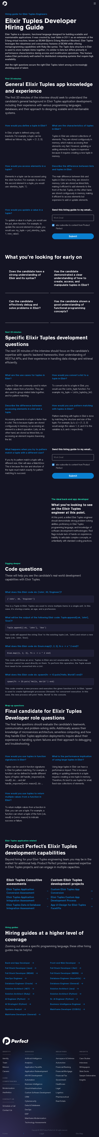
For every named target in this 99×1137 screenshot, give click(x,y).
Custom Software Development (38, 1092)
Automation (30, 1080)
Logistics (59, 1092)
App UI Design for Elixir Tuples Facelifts (72, 906)
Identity (6, 1058)
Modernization (9, 1088)
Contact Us (7, 1110)
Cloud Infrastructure (33, 1088)
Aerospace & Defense (65, 1058)
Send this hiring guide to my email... (72, 209)
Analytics (28, 1063)
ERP (26, 1114)
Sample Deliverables (87, 1075)
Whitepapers (84, 1067)
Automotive (60, 1063)
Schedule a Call (9, 1106)
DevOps (28, 1109)
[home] (5, 3)
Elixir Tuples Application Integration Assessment (27, 899)
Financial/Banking (63, 1067)
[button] (94, 3)
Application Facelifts (33, 1067)
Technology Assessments (35, 1122)
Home (5, 1133)
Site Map (79, 1133)
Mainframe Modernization (35, 1118)
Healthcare (60, 1084)
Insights (82, 1080)
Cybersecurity (30, 1101)
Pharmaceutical (62, 1097)
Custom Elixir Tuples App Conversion (72, 891)
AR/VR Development (33, 1075)
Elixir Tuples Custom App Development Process (72, 899)
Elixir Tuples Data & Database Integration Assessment (27, 906)
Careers (6, 1071)
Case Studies (84, 1058)
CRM (27, 1097)
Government (61, 1080)
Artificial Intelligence (33, 1058)
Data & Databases (32, 1105)
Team (5, 1063)
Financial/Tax (61, 1075)
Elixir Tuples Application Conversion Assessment (27, 891)
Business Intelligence (33, 1084)
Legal (58, 1088)
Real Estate (60, 1101)
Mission (6, 1067)
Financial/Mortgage (64, 1071)
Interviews (83, 1063)
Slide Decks (84, 1071)
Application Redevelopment (36, 1071)
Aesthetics (7, 1092)
